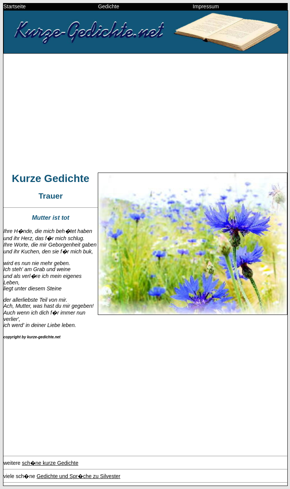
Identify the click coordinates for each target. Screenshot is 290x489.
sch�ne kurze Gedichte (50, 463)
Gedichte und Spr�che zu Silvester (78, 476)
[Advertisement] (145, 112)
